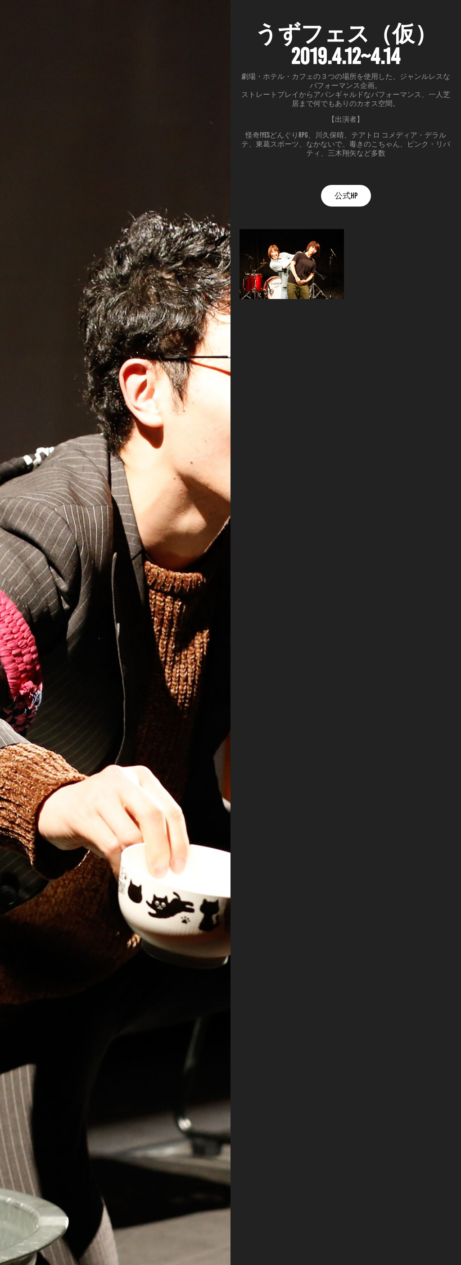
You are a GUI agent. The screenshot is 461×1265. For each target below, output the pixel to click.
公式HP (345, 195)
